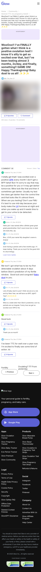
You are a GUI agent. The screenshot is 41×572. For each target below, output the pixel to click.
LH (17, 206)
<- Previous (9, 372)
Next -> (31, 373)
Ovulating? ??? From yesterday (27, 367)
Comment (25, 116)
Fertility (4, 368)
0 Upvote (8, 354)
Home (3, 11)
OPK (11, 180)
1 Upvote (8, 217)
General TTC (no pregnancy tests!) (14, 14)
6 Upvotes (9, 116)
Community (13, 11)
